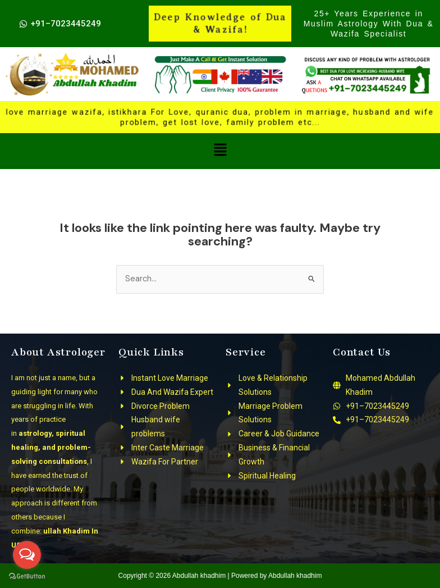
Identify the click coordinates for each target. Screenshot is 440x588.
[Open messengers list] (27, 555)
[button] (220, 151)
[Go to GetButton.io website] (27, 576)
